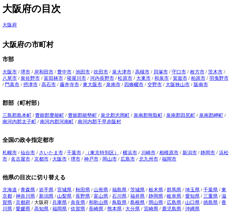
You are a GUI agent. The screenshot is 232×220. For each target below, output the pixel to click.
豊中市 (64, 71)
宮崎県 (151, 208)
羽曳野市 (219, 78)
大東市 (143, 78)
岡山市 (109, 159)
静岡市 (208, 152)
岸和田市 (43, 71)
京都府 (23, 202)
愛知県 (192, 196)
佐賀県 (78, 208)
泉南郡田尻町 (180, 115)
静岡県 (156, 196)
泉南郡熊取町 (148, 115)
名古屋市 (20, 159)
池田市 (83, 71)
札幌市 (9, 152)
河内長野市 (102, 78)
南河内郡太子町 (19, 121)
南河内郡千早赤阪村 (99, 121)
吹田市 (101, 71)
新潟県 (46, 196)
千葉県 (210, 189)
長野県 (83, 196)
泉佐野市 (30, 78)
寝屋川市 (76, 78)
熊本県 (114, 208)
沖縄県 (192, 208)
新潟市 (189, 152)
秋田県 (83, 189)
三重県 (210, 196)
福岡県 (59, 208)
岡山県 (156, 202)
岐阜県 (174, 196)
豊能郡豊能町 (49, 115)
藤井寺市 (69, 84)
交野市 (154, 84)
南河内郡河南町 (57, 121)
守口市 (179, 71)
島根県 (137, 202)
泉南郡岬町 (211, 115)
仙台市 (28, 152)
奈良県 (78, 202)
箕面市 (180, 78)
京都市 (41, 159)
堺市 (25, 71)
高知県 (41, 208)
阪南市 (201, 84)
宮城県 (64, 189)
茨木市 (215, 71)
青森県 (28, 189)
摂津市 (30, 84)
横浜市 (130, 152)
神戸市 (91, 159)
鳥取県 (119, 202)
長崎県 (96, 208)
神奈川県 (25, 196)
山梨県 (64, 196)
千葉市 (74, 152)
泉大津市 (121, 71)
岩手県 (46, 189)
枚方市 (197, 71)
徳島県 (210, 202)
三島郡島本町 (16, 115)
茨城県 (137, 189)
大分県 (132, 208)
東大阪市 (92, 84)
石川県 (119, 196)
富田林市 (53, 78)
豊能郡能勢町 (82, 115)
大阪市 (9, 71)
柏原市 (198, 78)
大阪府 (9, 24)
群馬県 (174, 189)
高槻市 (142, 71)
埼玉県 (192, 189)
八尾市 (9, 78)
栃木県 (156, 189)
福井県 (137, 196)
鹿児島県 (171, 208)
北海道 (9, 189)
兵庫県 (59, 202)
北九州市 (148, 159)
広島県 (174, 202)
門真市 (12, 84)
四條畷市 (133, 84)
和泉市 (161, 78)
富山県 (101, 196)
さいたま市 (51, 152)
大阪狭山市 (178, 84)
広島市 (128, 159)
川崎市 (148, 152)
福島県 (119, 189)
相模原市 (169, 152)
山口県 (192, 202)
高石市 (48, 84)
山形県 (101, 189)
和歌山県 (98, 202)
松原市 (125, 78)
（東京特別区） (102, 152)
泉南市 (113, 84)
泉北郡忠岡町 (115, 115)
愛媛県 (23, 208)
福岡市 (169, 159)
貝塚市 (160, 71)
